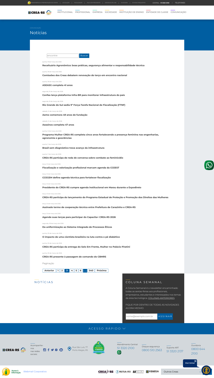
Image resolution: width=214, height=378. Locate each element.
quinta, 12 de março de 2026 (52, 131)
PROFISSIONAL (82, 12)
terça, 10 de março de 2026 (51, 164)
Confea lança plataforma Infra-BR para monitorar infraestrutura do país (83, 95)
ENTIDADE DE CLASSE (157, 12)
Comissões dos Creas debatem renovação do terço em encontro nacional (84, 75)
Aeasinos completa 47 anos (58, 125)
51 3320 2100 (164, 3)
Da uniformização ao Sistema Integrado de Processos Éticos (77, 227)
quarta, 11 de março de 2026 (51, 144)
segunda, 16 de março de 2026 (52, 91)
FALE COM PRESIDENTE (93, 2)
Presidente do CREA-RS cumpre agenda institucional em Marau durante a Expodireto (91, 187)
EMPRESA (97, 12)
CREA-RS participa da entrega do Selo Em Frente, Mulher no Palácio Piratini (86, 247)
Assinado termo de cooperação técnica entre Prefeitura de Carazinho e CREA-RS (89, 207)
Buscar (84, 55)
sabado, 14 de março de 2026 (52, 111)
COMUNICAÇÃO (178, 12)
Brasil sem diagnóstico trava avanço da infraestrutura (73, 148)
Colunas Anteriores (161, 298)
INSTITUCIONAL (65, 12)
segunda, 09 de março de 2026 (53, 223)
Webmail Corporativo (35, 371)
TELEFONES (180, 3)
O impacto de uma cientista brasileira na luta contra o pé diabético (81, 237)
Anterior (49, 270)
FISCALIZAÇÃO (78, 2)
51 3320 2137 (175, 351)
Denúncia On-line (110, 2)
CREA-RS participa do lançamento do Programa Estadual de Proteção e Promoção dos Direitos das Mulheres (105, 197)
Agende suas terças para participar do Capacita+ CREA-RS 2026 (79, 217)
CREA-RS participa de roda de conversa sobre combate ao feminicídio (82, 158)
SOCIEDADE (111, 12)
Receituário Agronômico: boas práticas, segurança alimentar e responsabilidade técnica (93, 65)
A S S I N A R (165, 316)
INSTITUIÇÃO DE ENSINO (131, 12)
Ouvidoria (124, 2)
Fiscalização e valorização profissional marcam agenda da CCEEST (80, 167)
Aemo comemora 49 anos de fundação (64, 115)
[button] (107, 328)
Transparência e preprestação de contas (44, 2)
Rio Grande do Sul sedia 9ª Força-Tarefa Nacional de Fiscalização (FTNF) (83, 105)
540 (91, 270)
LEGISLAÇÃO (66, 2)
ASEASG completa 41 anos (57, 85)
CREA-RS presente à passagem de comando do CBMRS (74, 257)
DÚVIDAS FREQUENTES (139, 2)
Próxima (102, 270)
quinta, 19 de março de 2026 (52, 62)
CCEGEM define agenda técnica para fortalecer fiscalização (76, 177)
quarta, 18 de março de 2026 (52, 72)
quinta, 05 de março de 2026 (52, 233)
